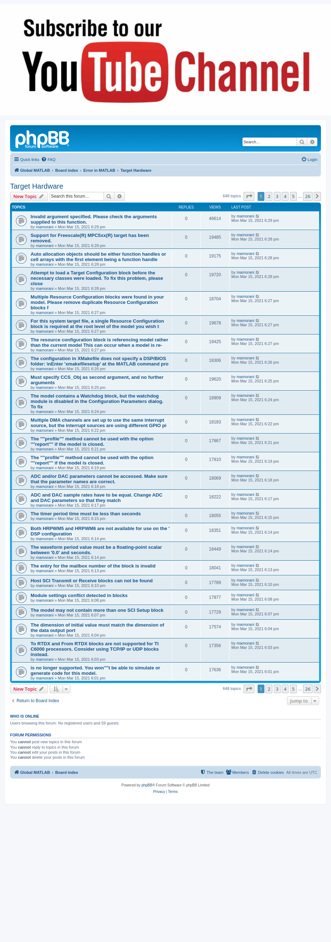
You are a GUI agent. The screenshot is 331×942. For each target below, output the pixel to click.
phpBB (146, 785)
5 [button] (293, 196)
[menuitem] (48, 159)
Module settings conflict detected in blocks (79, 595)
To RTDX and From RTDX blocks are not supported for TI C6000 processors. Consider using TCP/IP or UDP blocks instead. (95, 649)
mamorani (45, 227)
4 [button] (285, 196)
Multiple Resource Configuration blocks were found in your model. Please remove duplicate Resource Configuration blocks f (97, 302)
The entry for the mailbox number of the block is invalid (93, 566)
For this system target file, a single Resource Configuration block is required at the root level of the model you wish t (97, 323)
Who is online (24, 716)
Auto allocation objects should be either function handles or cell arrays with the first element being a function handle (98, 256)
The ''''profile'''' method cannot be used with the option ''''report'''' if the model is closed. (92, 441)
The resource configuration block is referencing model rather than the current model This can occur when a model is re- (99, 342)
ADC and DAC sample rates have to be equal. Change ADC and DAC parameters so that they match (97, 497)
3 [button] (277, 196)
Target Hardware (36, 186)
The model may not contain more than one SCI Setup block (97, 610)
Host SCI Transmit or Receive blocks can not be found (92, 580)
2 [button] (269, 196)
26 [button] (307, 196)
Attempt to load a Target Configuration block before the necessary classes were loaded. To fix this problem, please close (97, 278)
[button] (249, 196)
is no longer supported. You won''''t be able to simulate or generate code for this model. (95, 670)
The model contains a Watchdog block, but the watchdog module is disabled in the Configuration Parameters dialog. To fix (97, 401)
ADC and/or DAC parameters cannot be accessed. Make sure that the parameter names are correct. (99, 479)
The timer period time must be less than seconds (86, 513)
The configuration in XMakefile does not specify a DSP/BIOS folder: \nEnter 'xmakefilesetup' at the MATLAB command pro (99, 361)
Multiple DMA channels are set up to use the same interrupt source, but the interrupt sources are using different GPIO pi (98, 422)
